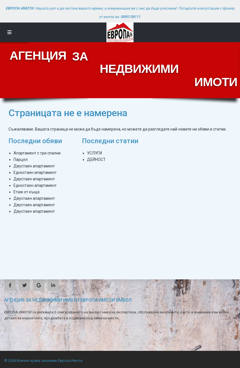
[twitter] (24, 285)
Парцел (21, 159)
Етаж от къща (26, 192)
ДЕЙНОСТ (96, 159)
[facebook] (10, 285)
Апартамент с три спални (37, 153)
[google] (39, 285)
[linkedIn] (53, 285)
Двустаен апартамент (34, 166)
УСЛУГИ (94, 153)
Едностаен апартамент (35, 172)
